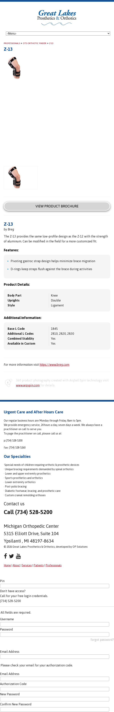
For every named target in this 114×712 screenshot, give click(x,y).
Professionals (12, 43)
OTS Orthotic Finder (34, 43)
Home (7, 565)
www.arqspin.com (28, 385)
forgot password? (102, 639)
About (16, 565)
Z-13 (51, 43)
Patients (39, 565)
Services (27, 565)
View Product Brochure (57, 206)
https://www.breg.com (54, 364)
